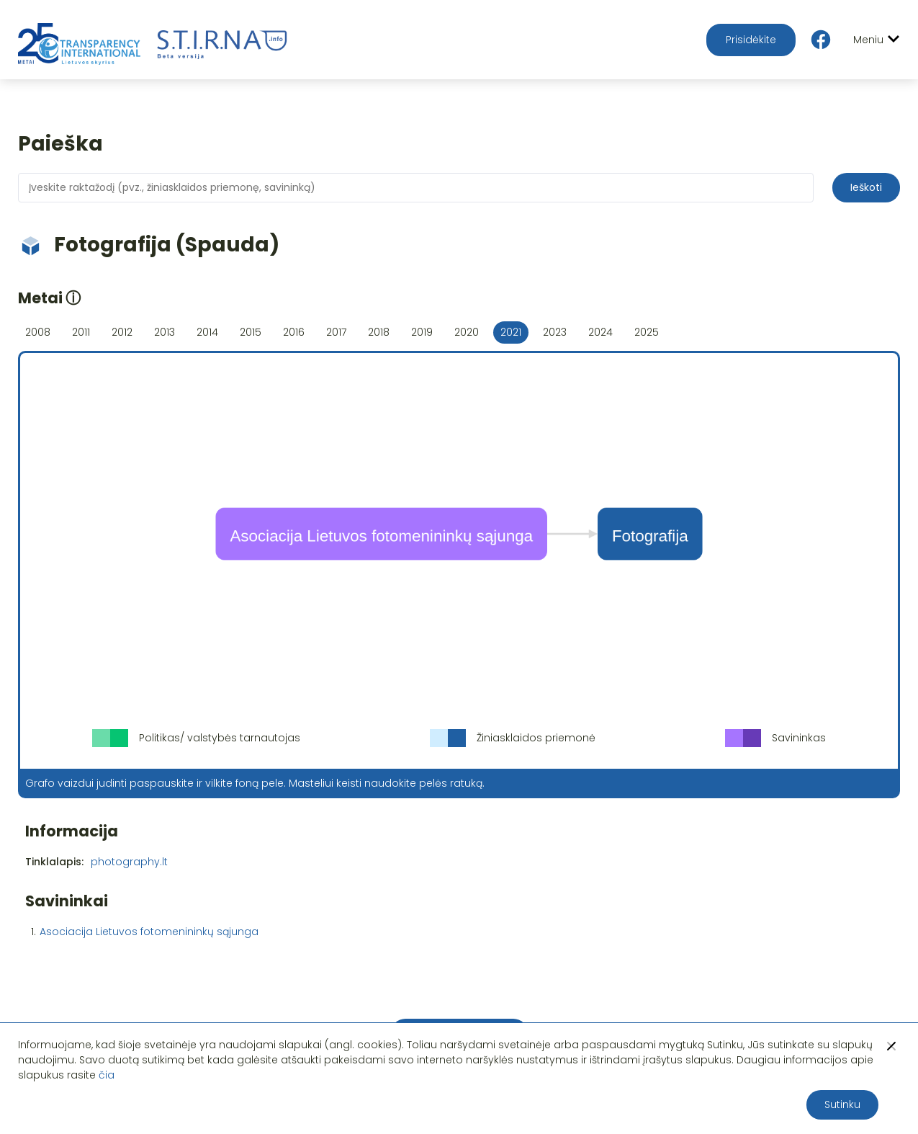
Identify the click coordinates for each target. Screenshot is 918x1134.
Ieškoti (866, 187)
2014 (207, 332)
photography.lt (129, 861)
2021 (510, 332)
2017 (336, 332)
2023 (555, 332)
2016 (294, 332)
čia (106, 1075)
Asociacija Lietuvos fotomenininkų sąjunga (149, 931)
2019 (422, 332)
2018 (379, 332)
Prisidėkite (751, 39)
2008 (37, 332)
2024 (600, 332)
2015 (250, 332)
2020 (466, 332)
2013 (164, 332)
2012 (122, 332)
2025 (646, 332)
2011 (81, 332)
